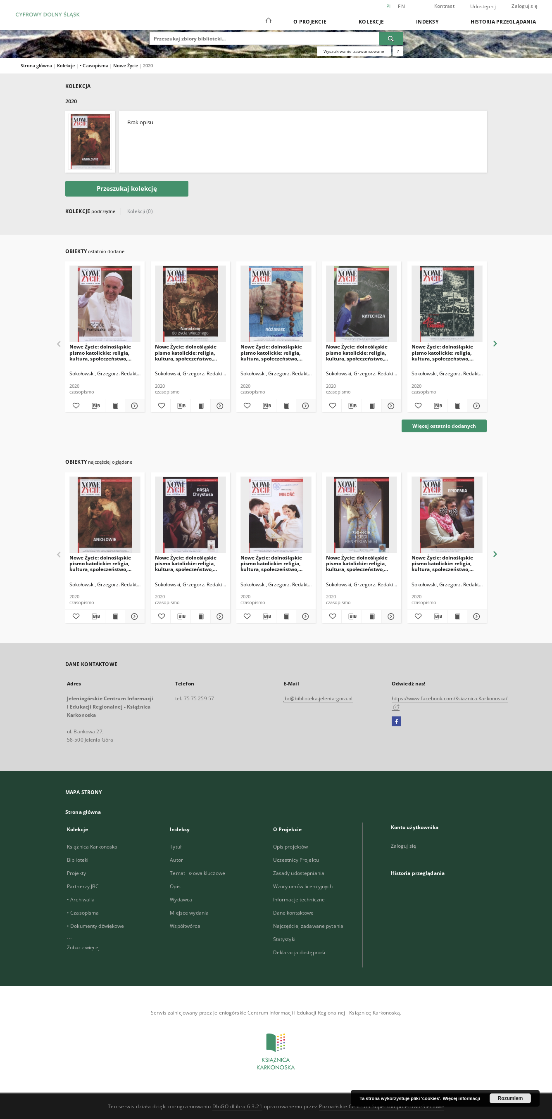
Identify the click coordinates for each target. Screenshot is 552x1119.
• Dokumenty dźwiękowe (95, 925)
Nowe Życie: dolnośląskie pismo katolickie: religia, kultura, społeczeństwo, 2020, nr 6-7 (442, 563)
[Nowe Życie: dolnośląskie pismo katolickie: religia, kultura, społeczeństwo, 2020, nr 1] (105, 515)
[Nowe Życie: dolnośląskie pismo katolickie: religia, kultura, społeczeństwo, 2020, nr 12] (105, 304)
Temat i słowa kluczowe (197, 873)
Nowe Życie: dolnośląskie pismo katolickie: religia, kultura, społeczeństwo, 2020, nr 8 (442, 352)
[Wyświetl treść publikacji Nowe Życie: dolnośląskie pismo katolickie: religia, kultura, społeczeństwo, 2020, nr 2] (286, 616)
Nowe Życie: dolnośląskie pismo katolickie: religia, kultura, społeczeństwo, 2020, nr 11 (186, 352)
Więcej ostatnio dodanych (444, 425)
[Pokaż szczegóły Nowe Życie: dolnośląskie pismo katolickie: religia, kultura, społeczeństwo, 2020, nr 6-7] (475, 616)
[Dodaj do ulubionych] (75, 406)
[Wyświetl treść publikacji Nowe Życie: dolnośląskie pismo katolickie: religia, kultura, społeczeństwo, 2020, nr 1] (115, 616)
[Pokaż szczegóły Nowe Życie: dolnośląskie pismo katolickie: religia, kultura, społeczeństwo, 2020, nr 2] (304, 616)
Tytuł (175, 846)
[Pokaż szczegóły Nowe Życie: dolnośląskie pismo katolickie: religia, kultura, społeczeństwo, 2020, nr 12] (133, 406)
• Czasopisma (94, 65)
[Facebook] (396, 721)
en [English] (401, 6)
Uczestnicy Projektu (296, 859)
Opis (175, 886)
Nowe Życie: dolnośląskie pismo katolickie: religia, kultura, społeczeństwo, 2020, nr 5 (357, 563)
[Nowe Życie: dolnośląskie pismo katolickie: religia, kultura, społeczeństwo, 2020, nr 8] (447, 304)
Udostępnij (483, 6)
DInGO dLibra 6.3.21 (237, 1106)
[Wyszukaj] (391, 38)
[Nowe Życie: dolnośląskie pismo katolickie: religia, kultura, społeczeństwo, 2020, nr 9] (361, 304)
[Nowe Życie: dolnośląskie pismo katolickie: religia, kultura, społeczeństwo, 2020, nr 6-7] (447, 515)
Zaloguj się (525, 5)
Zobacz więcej (83, 947)
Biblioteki (77, 859)
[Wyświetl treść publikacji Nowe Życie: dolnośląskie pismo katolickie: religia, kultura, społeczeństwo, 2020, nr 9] (371, 406)
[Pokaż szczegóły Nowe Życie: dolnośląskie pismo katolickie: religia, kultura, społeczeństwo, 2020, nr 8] (475, 406)
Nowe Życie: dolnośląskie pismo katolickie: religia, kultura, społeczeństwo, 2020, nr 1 (100, 563)
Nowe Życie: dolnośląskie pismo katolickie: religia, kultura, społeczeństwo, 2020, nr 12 (100, 352)
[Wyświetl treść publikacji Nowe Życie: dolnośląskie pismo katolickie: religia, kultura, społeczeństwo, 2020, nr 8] (457, 406)
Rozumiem (510, 1098)
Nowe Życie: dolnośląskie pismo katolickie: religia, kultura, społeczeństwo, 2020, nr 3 (186, 563)
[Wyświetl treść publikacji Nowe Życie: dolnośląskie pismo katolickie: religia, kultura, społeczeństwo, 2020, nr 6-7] (457, 616)
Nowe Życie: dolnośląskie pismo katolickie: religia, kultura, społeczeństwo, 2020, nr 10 (271, 352)
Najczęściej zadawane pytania (308, 925)
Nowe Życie (126, 65)
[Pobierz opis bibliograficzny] (95, 406)
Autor (176, 859)
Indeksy (427, 21)
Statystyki (284, 939)
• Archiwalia (81, 899)
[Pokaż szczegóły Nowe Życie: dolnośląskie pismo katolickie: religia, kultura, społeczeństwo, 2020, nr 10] (304, 406)
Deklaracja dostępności (300, 952)
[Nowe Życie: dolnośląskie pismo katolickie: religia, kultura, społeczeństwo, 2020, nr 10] (276, 304)
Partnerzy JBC (83, 886)
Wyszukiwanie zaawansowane (354, 51)
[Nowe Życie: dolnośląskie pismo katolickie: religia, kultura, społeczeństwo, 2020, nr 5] (361, 515)
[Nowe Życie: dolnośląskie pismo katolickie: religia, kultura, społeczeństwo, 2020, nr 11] (190, 304)
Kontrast (444, 5)
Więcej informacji (461, 1098)
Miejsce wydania (189, 912)
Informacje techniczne (299, 899)
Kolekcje (371, 21)
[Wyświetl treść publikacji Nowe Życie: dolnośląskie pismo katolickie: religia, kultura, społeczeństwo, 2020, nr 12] (115, 406)
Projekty (76, 873)
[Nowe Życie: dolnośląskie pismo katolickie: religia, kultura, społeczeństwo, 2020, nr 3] (190, 515)
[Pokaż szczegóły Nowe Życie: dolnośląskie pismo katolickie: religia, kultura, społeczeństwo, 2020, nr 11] (219, 406)
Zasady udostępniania (298, 873)
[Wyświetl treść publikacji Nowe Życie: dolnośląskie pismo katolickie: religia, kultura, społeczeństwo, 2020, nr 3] (200, 616)
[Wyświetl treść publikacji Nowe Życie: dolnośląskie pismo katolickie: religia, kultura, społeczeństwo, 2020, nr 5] (371, 616)
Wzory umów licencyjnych (303, 886)
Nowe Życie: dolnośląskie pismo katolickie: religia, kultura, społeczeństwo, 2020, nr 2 (271, 563)
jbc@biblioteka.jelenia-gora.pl (318, 698)
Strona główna (36, 65)
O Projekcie (309, 21)
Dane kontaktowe (293, 912)
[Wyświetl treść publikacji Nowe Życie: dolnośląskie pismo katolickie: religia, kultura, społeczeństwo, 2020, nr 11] (200, 406)
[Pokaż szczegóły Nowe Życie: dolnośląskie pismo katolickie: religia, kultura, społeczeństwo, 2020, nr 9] (390, 406)
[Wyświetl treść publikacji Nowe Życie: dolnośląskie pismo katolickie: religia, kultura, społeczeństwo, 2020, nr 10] (286, 406)
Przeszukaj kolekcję (127, 188)
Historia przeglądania (503, 21)
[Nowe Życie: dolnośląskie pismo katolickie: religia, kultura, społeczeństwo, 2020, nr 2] (276, 515)
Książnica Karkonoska (92, 846)
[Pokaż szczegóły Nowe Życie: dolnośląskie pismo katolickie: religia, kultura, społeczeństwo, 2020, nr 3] (219, 616)
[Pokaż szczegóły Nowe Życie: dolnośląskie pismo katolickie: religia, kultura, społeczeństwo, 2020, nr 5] (390, 616)
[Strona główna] (268, 21)
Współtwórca (185, 925)
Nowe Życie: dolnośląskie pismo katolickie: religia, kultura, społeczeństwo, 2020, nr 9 (357, 352)
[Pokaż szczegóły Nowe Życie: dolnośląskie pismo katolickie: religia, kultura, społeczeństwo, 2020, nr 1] (133, 616)
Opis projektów (290, 846)
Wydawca (181, 899)
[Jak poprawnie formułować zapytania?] (398, 51)
